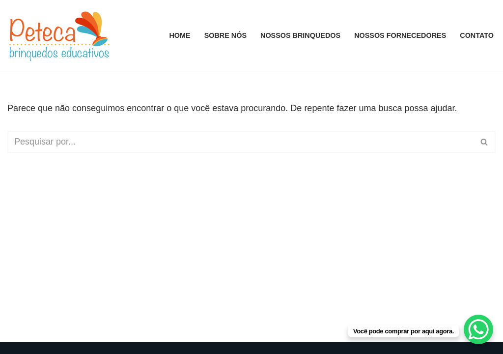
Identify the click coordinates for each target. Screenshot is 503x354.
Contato (477, 35)
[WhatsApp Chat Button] (478, 329)
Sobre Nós (225, 35)
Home (179, 35)
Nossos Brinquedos (300, 35)
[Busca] (240, 142)
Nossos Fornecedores (400, 35)
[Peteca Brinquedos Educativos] (61, 35)
